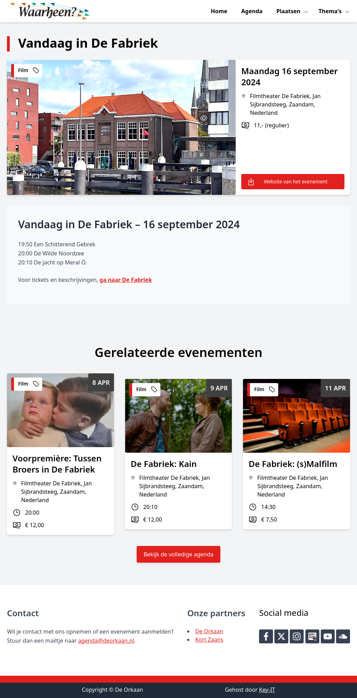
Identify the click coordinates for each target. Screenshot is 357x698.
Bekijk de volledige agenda (179, 554)
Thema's (331, 11)
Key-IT (267, 689)
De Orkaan (209, 631)
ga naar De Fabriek (126, 280)
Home (219, 11)
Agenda (252, 11)
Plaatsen (289, 11)
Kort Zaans (209, 639)
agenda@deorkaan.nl (106, 640)
